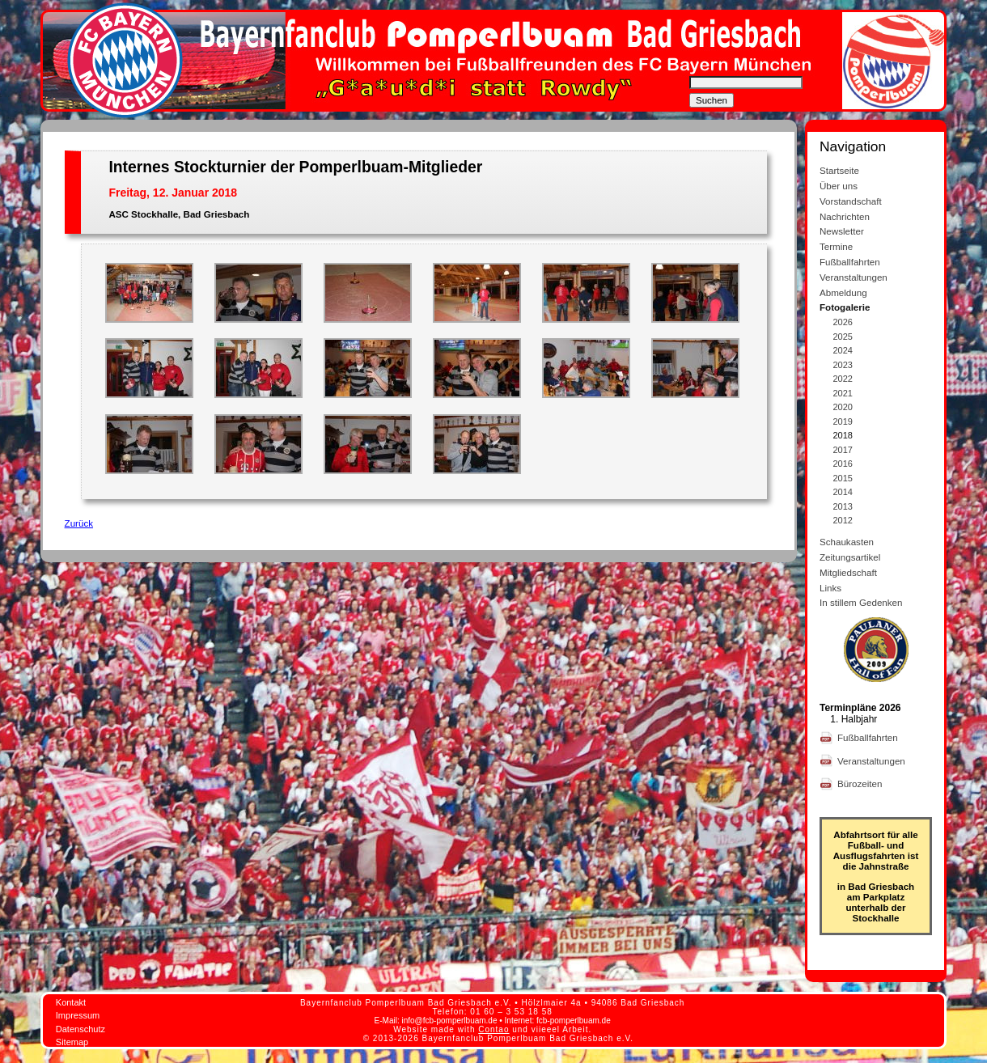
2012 (843, 520)
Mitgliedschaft (848, 572)
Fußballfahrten (850, 261)
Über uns (839, 185)
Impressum (78, 1015)
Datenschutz (80, 1029)
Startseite (839, 170)
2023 (843, 365)
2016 (843, 463)
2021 (843, 393)
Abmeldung (843, 292)
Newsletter (842, 231)
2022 (843, 378)
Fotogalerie (845, 307)
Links (830, 587)
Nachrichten (845, 216)
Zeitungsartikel (850, 557)
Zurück (79, 523)
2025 (843, 336)
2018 (843, 435)
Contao (493, 1029)
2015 (843, 478)
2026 (843, 322)
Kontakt (71, 1002)
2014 (843, 492)
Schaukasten (847, 541)
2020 (843, 407)
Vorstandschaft (851, 201)
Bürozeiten (861, 783)
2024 (843, 350)
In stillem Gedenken (861, 602)
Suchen (711, 100)
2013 (843, 506)
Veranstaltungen (853, 277)
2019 (843, 421)
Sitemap (72, 1042)
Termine (836, 246)
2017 (843, 450)
